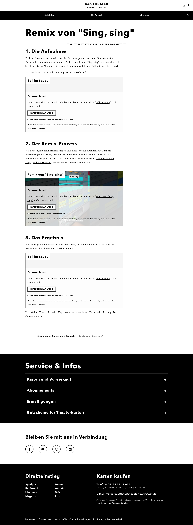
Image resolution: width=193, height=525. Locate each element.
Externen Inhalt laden (41, 113)
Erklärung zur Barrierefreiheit (107, 519)
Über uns (31, 492)
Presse (59, 484)
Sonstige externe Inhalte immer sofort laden (51, 119)
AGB (64, 519)
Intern (57, 519)
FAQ (57, 492)
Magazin (70, 336)
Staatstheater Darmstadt (50, 336)
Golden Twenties (42, 162)
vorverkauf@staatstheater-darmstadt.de (131, 493)
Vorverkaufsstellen (120, 503)
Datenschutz (45, 519)
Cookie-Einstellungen (80, 519)
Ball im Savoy (103, 102)
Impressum (30, 519)
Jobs (58, 496)
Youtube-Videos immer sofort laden (47, 213)
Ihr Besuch (32, 488)
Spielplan (31, 484)
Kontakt (59, 488)
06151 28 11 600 (119, 484)
